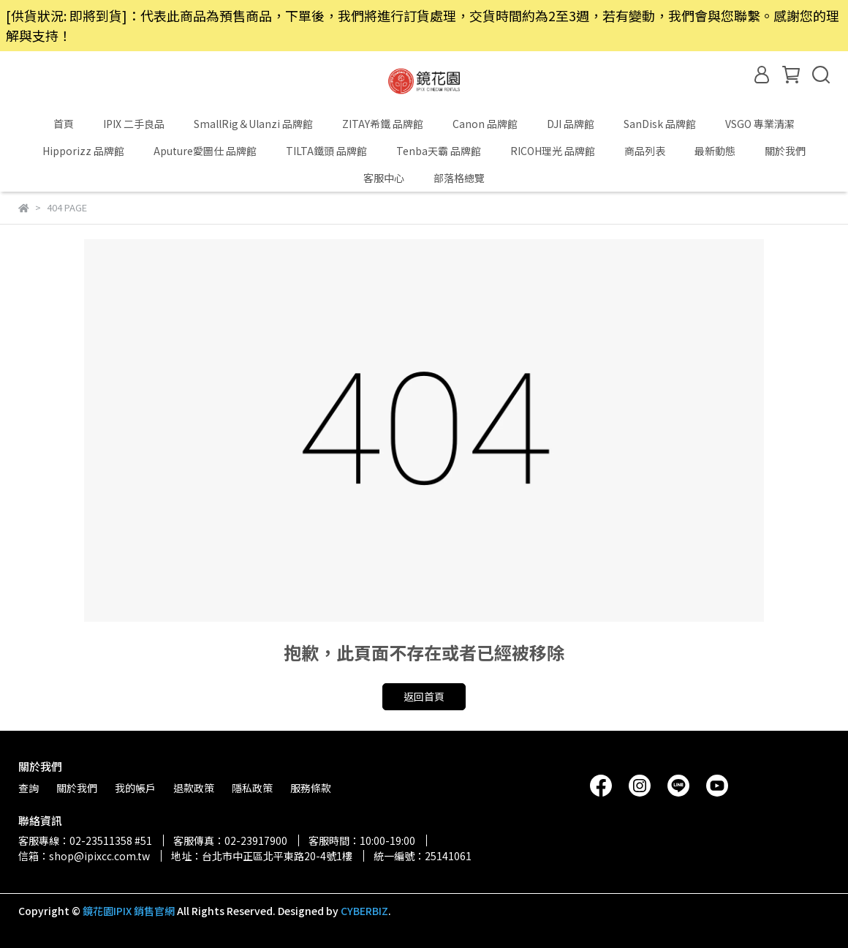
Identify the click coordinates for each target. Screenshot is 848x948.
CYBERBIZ (364, 910)
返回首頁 (424, 696)
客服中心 (383, 177)
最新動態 (714, 150)
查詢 (28, 787)
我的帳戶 (135, 787)
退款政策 (193, 787)
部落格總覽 (459, 177)
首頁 (63, 123)
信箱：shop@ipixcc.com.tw (84, 856)
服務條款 (310, 787)
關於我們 (785, 150)
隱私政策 (252, 787)
